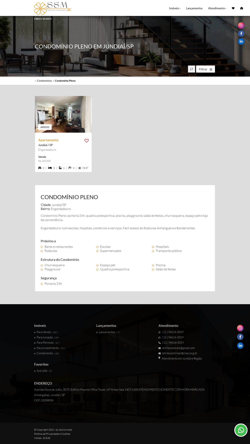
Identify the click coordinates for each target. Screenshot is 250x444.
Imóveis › (174, 8)
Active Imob (65, 429)
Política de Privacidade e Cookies (52, 433)
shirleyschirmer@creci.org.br (177, 353)
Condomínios (44, 80)
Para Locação (46, 337)
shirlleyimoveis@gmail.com (176, 348)
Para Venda (46, 332)
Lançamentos (194, 8)
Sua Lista (43, 370)
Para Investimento (49, 348)
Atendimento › (217, 8)
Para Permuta (46, 342)
